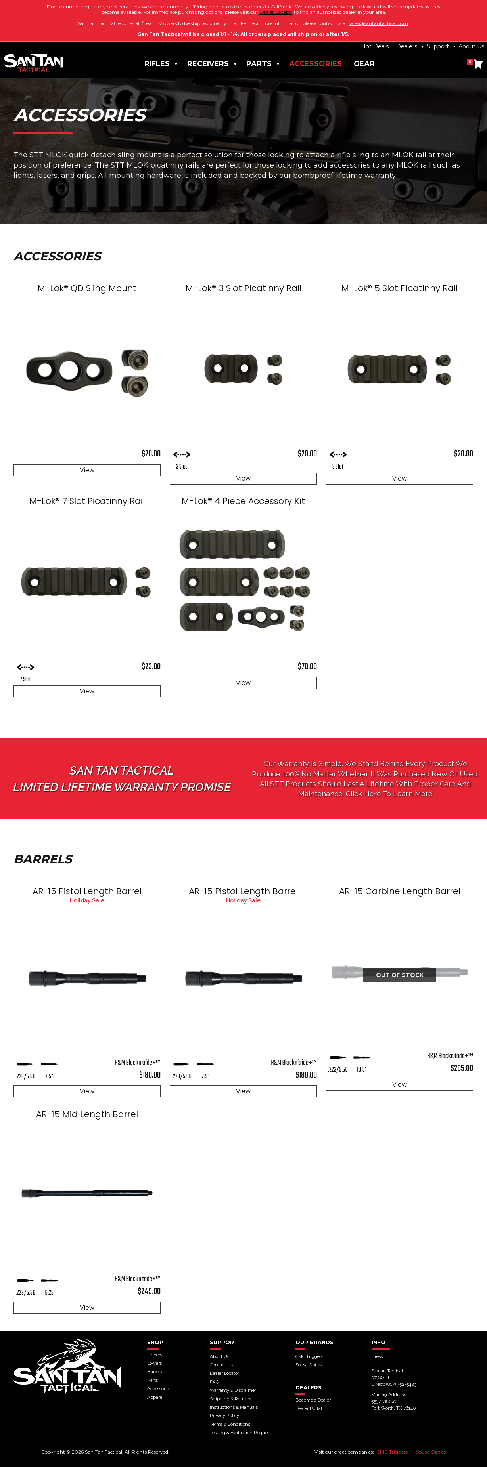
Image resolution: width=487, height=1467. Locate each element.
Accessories (315, 63)
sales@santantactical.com (378, 23)
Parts (263, 64)
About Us (471, 46)
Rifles (161, 64)
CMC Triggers (392, 1452)
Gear (364, 63)
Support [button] (442, 46)
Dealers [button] (410, 46)
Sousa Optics (431, 1452)
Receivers (212, 64)
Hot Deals (375, 46)
